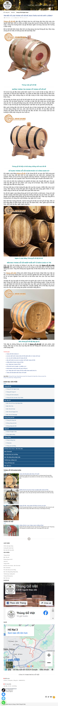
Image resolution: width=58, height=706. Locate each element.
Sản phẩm (45, 5)
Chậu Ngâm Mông (10, 434)
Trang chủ (31, 5)
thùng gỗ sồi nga (12, 376)
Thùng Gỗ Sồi (7, 386)
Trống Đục (9, 443)
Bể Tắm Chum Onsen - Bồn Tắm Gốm (13, 448)
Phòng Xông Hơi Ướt (11, 426)
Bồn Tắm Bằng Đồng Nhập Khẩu (12, 457)
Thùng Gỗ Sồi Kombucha (12, 394)
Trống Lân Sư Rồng (11, 445)
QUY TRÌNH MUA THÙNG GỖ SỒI (13, 364)
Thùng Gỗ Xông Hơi (11, 420)
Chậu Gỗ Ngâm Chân (11, 431)
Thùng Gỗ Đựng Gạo (9, 462)
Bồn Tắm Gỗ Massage (11, 414)
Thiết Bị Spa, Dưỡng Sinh (10, 460)
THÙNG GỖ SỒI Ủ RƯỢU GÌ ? (12, 353)
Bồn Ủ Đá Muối (8, 451)
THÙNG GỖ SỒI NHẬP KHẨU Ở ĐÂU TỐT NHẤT (16, 372)
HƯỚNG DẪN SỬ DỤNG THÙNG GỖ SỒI (14, 362)
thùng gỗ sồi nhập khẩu (32, 376)
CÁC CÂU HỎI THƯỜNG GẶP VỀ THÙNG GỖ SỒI (16, 358)
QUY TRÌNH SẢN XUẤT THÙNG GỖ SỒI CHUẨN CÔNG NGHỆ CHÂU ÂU (21, 370)
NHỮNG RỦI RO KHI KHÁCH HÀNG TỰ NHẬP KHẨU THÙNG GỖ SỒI (33, 489)
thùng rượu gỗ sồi (42, 376)
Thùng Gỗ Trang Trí (11, 391)
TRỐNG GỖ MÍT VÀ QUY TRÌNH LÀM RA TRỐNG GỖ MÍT (31, 525)
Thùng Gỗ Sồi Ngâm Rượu (22, 12)
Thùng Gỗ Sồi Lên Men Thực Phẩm (14, 397)
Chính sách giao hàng (8, 546)
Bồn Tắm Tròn (9, 406)
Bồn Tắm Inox (7, 465)
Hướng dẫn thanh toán (8, 548)
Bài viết (51, 5)
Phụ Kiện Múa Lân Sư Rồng (11, 454)
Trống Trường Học (10, 440)
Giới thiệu (38, 5)
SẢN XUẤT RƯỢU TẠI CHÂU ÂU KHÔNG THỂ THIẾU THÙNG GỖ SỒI (20, 360)
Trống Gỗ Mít (7, 437)
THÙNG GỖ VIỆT (8, 521)
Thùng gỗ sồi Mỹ (17, 377)
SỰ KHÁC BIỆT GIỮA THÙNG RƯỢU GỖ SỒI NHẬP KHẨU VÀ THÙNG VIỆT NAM (23, 356)
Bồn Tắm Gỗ (7, 400)
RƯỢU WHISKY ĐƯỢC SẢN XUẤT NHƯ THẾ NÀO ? (17, 368)
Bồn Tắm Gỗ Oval (10, 408)
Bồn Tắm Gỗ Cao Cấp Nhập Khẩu (14, 403)
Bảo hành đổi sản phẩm (9, 550)
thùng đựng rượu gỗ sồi (22, 376)
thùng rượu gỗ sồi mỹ (8, 377)
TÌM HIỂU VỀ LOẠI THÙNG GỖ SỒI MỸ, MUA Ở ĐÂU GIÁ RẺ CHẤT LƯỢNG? (28, 15)
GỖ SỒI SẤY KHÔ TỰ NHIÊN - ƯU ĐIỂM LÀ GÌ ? (16, 366)
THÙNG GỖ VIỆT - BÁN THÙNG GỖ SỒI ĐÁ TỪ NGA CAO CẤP (32, 505)
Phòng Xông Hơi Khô (11, 423)
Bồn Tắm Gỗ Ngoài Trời (12, 411)
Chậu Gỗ (6, 428)
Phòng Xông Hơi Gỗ (9, 417)
